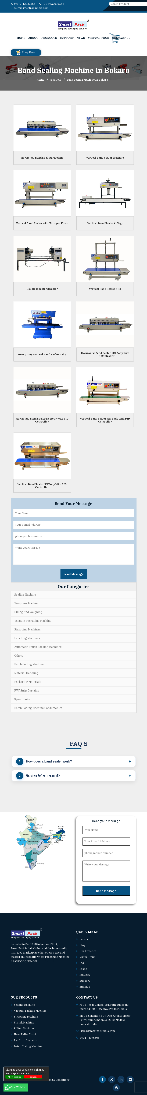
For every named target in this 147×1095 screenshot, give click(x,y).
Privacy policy (38, 1073)
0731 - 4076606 (89, 1037)
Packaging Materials (27, 681)
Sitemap (85, 986)
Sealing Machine (25, 594)
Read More (46, 961)
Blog (82, 945)
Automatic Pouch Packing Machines (38, 647)
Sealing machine (24, 1004)
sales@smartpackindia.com (30, 8)
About (33, 37)
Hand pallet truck (25, 1034)
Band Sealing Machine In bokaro (87, 79)
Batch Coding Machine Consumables (38, 708)
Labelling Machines (27, 638)
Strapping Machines (27, 629)
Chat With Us (15, 1087)
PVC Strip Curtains (26, 690)
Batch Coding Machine (29, 664)
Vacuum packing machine (30, 1010)
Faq (82, 963)
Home (21, 37)
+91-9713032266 (23, 3)
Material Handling (26, 673)
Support (67, 37)
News (81, 37)
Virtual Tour (98, 37)
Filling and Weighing (28, 612)
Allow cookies (14, 1076)
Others (18, 655)
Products (49, 37)
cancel (33, 1076)
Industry (85, 974)
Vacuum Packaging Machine (32, 620)
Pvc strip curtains (25, 1040)
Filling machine (24, 1028)
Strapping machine (26, 1016)
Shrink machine (24, 1022)
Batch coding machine (28, 1046)
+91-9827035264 (51, 3)
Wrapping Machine (26, 603)
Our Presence (88, 951)
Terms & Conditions (57, 1079)
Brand (83, 968)
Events (84, 939)
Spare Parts (22, 699)
